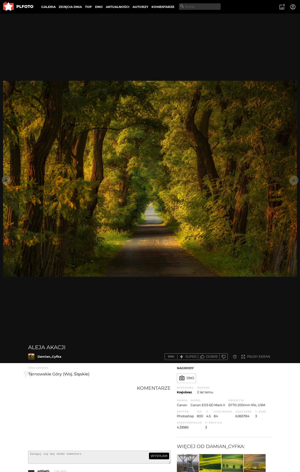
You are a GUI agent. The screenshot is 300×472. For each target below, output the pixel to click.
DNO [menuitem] (99, 7)
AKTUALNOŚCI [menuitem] (117, 7)
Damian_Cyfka (49, 357)
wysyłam (159, 456)
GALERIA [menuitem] (48, 7)
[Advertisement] (82, 416)
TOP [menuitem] (88, 7)
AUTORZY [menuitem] (140, 7)
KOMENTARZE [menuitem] (162, 7)
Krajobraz (184, 392)
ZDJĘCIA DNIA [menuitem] (70, 7)
